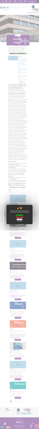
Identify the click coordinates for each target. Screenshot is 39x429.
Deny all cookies (19, 217)
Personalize (19, 219)
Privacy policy (19, 221)
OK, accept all (19, 215)
